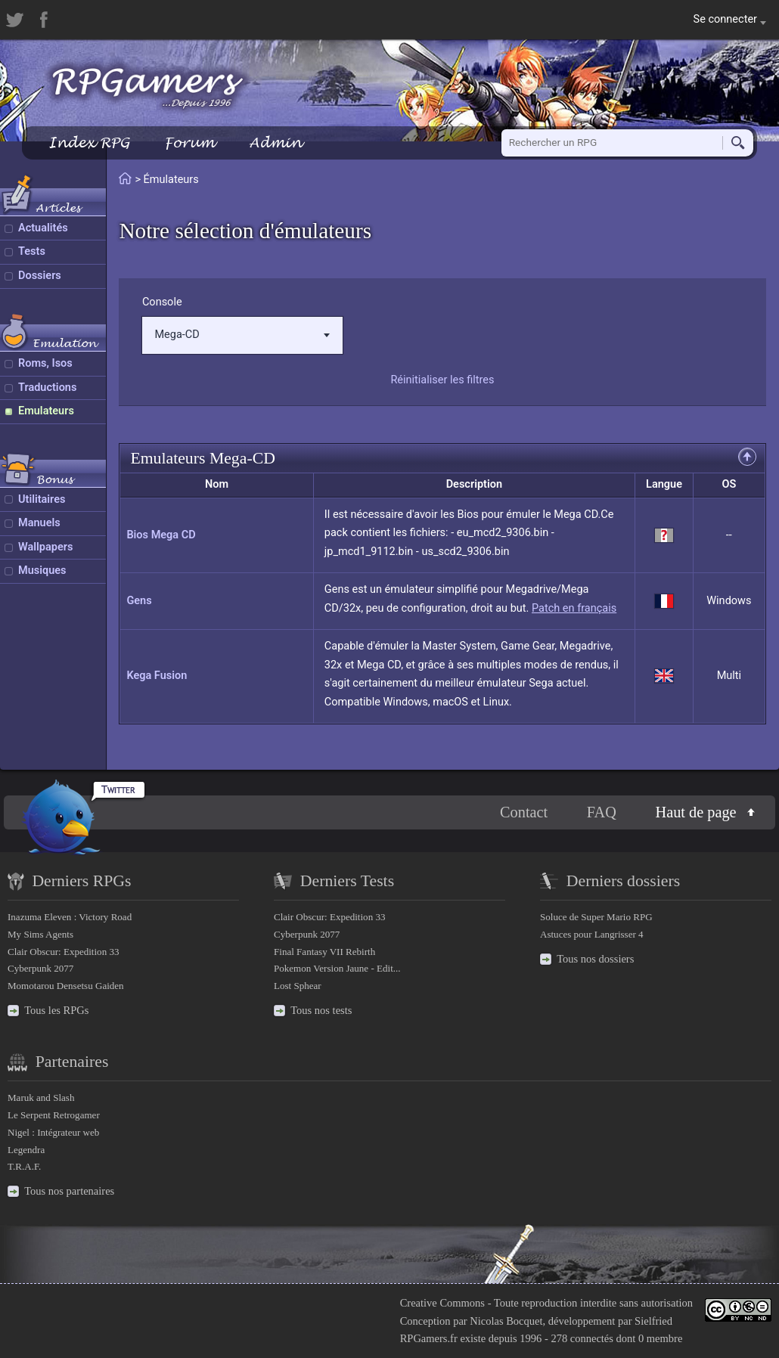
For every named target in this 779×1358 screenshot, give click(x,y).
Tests (31, 251)
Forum (189, 142)
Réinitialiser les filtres (442, 380)
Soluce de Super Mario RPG (596, 916)
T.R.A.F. (24, 1166)
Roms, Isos (45, 363)
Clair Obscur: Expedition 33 (63, 951)
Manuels (39, 522)
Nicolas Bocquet (506, 1321)
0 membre (660, 1338)
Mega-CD (242, 334)
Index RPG (88, 142)
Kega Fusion (156, 675)
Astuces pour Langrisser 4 (592, 934)
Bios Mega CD (160, 535)
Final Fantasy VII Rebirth (324, 951)
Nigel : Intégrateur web (53, 1132)
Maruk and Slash (41, 1097)
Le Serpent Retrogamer (54, 1115)
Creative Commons (442, 1303)
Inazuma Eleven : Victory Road (70, 916)
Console (162, 302)
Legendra (26, 1149)
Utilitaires (41, 499)
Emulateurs (46, 411)
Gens (138, 600)
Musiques (42, 570)
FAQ (601, 812)
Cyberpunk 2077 (40, 968)
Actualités (43, 228)
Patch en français (574, 608)
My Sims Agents (40, 934)
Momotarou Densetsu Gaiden (66, 985)
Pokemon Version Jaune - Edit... (337, 968)
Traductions (47, 387)
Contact (524, 812)
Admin (275, 142)
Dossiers (39, 275)
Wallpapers (45, 547)
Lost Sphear (297, 985)
